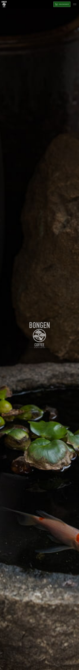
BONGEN (4, 4)
